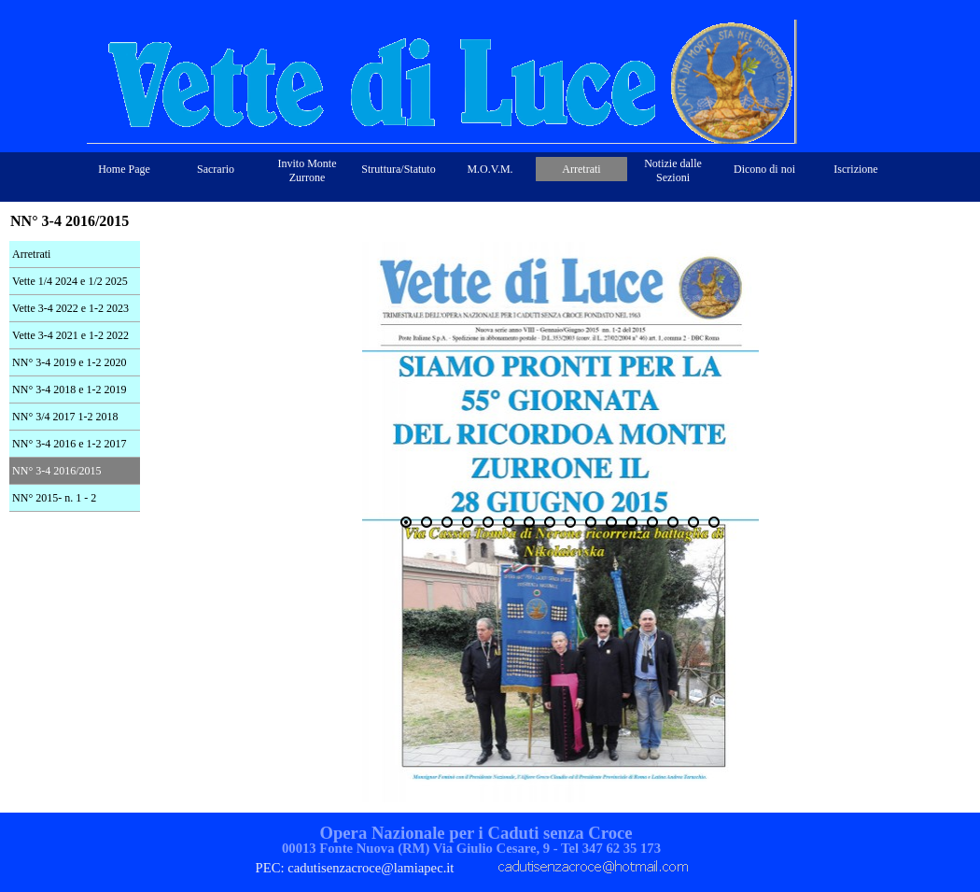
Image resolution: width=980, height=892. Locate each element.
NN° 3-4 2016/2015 (56, 470)
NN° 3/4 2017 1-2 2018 (65, 416)
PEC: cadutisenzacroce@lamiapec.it (355, 867)
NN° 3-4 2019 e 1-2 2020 (69, 362)
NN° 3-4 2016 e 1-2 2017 (69, 443)
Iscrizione (855, 169)
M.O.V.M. (489, 169)
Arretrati (31, 254)
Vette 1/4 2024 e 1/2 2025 (70, 281)
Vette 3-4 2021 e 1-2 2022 (70, 335)
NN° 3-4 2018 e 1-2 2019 (69, 389)
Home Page (124, 169)
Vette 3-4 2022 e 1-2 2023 (70, 308)
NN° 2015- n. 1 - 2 (54, 497)
